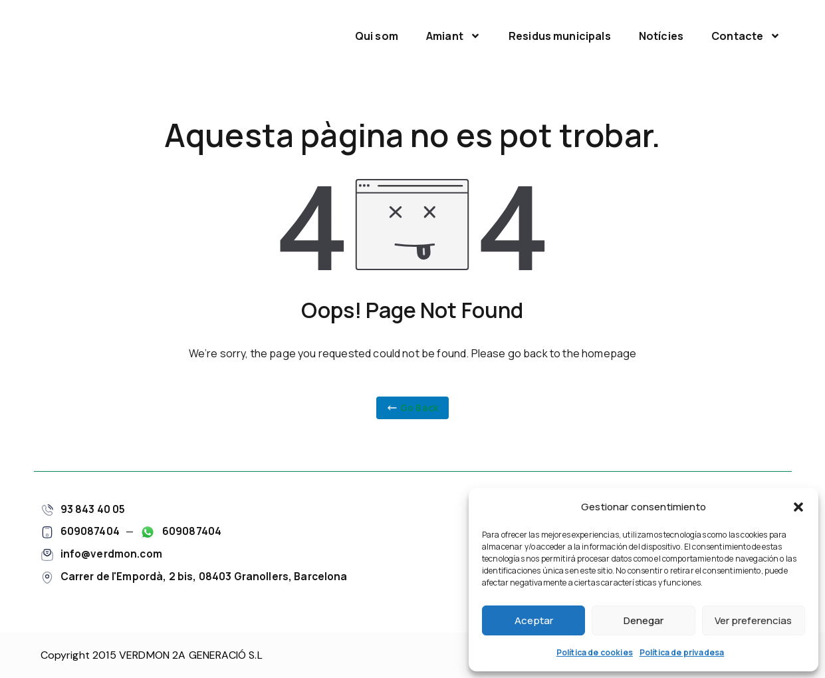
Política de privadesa (682, 652)
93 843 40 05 (93, 507)
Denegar (643, 620)
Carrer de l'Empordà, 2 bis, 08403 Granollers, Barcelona (208, 574)
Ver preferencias (753, 620)
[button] (798, 507)
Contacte (745, 36)
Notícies (661, 36)
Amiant (453, 36)
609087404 (90, 529)
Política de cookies (594, 652)
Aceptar (534, 620)
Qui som (376, 36)
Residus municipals (560, 36)
